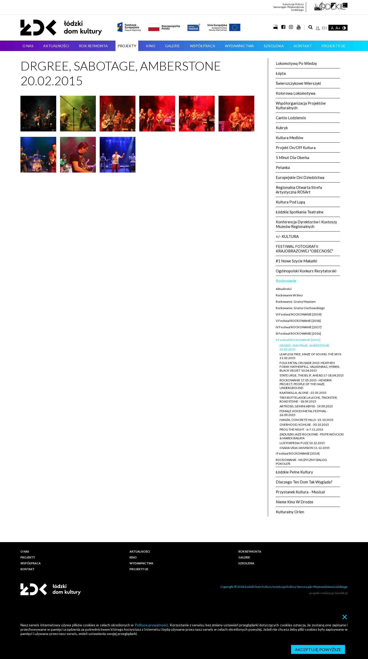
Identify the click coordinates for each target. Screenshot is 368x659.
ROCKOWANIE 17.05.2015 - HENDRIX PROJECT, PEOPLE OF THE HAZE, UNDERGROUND (306, 384)
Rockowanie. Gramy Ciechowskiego (300, 308)
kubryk (282, 127)
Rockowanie (286, 280)
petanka (283, 167)
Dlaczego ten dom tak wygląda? (304, 482)
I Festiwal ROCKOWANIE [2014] (297, 453)
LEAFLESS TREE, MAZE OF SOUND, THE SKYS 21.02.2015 (310, 356)
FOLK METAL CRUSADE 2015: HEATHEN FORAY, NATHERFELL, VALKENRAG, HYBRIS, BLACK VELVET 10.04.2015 (310, 366)
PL (318, 28)
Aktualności (56, 46)
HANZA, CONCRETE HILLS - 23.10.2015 (307, 420)
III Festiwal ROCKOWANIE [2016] (298, 333)
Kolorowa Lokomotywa (295, 93)
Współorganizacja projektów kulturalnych (301, 105)
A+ (338, 28)
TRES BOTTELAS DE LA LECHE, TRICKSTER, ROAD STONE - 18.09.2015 (309, 399)
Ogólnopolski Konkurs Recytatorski (306, 271)
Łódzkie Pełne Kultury (294, 472)
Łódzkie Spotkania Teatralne (300, 212)
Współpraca (202, 46)
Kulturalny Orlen (290, 511)
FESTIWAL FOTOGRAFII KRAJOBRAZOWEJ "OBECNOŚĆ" (304, 248)
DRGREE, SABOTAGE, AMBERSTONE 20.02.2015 (304, 347)
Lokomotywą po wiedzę (296, 63)
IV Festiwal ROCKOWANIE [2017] (298, 327)
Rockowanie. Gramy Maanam (296, 301)
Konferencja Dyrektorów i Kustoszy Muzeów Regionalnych (306, 224)
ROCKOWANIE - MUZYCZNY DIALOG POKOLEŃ (301, 462)
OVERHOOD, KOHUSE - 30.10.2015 (304, 424)
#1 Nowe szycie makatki (296, 261)
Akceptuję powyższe (318, 649)
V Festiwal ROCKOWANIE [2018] (298, 321)
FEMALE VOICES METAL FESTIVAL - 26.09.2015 (304, 413)
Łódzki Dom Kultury (61, 27)
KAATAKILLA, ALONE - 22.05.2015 (303, 393)
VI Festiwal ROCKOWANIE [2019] (298, 314)
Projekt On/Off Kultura (296, 147)
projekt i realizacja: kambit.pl (328, 593)
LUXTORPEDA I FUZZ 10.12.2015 (302, 443)
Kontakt (303, 46)
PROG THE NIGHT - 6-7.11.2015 (301, 429)
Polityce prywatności (151, 625)
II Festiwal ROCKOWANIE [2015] (298, 340)
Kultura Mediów (289, 137)
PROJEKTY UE (333, 46)
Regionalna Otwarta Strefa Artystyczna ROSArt (299, 189)
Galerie (172, 46)
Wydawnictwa (239, 46)
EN (324, 28)
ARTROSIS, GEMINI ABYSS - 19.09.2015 (306, 406)
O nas (27, 46)
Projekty (127, 46)
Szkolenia (274, 46)
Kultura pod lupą (290, 202)
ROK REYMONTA (93, 46)
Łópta (281, 73)
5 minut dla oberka (292, 157)
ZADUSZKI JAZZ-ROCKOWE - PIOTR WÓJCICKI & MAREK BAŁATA (312, 436)
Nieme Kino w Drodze (294, 501)
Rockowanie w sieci (289, 295)
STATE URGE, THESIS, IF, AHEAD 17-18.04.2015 (312, 375)
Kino (150, 46)
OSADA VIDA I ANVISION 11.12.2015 (305, 448)
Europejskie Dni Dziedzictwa (300, 177)
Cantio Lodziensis (291, 117)
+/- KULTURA (287, 236)
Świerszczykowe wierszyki (298, 83)
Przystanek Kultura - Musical (300, 492)
